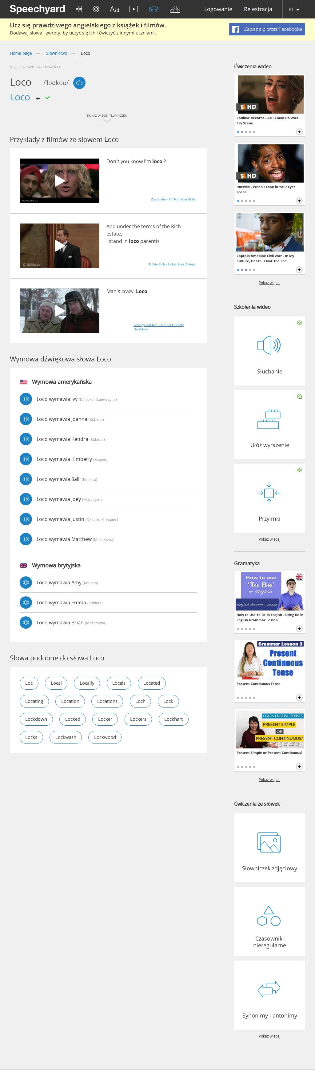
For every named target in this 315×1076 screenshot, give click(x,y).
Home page (21, 53)
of (158, 226)
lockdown (37, 719)
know (136, 161)
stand (115, 241)
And (111, 226)
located (159, 683)
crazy (128, 291)
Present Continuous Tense (259, 683)
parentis (150, 241)
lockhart (36, 737)
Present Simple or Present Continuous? (269, 752)
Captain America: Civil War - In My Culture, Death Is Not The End (265, 258)
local (58, 683)
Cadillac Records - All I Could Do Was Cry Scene (267, 120)
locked (75, 719)
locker (110, 719)
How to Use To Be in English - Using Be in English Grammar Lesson (270, 617)
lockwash (107, 737)
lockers (145, 719)
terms (148, 226)
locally (90, 683)
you (125, 161)
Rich (176, 226)
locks (70, 737)
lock (178, 701)
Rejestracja (258, 9)
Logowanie (218, 9)
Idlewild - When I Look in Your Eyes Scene (266, 189)
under (124, 226)
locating (35, 701)
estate (113, 233)
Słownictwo (56, 53)
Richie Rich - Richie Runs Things (172, 264)
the (136, 226)
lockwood (148, 737)
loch (148, 701)
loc (30, 683)
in (125, 241)
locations (113, 701)
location (74, 701)
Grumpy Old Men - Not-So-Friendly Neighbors (159, 327)
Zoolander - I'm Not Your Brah (173, 199)
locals (124, 683)
